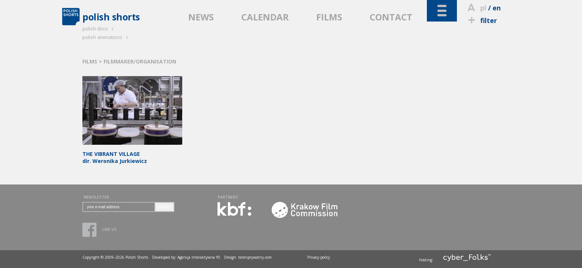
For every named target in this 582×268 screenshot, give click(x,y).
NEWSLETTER (96, 197)
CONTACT (391, 17)
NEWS (201, 17)
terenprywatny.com (255, 257)
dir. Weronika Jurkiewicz (132, 153)
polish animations (106, 37)
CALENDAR (265, 17)
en (497, 7)
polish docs (99, 28)
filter (481, 20)
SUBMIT (164, 207)
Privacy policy (318, 257)
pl (483, 7)
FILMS (329, 17)
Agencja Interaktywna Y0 (198, 257)
